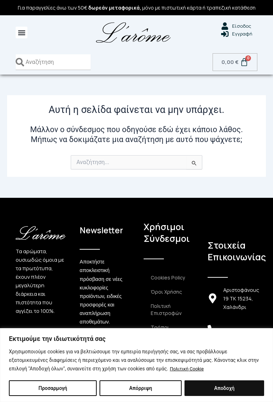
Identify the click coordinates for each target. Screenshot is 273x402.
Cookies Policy (167, 278)
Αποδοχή (224, 388)
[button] (21, 32)
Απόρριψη (140, 388)
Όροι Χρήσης (166, 292)
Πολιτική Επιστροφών (165, 309)
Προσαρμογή (52, 388)
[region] (136, 365)
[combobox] (53, 62)
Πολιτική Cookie (188, 369)
